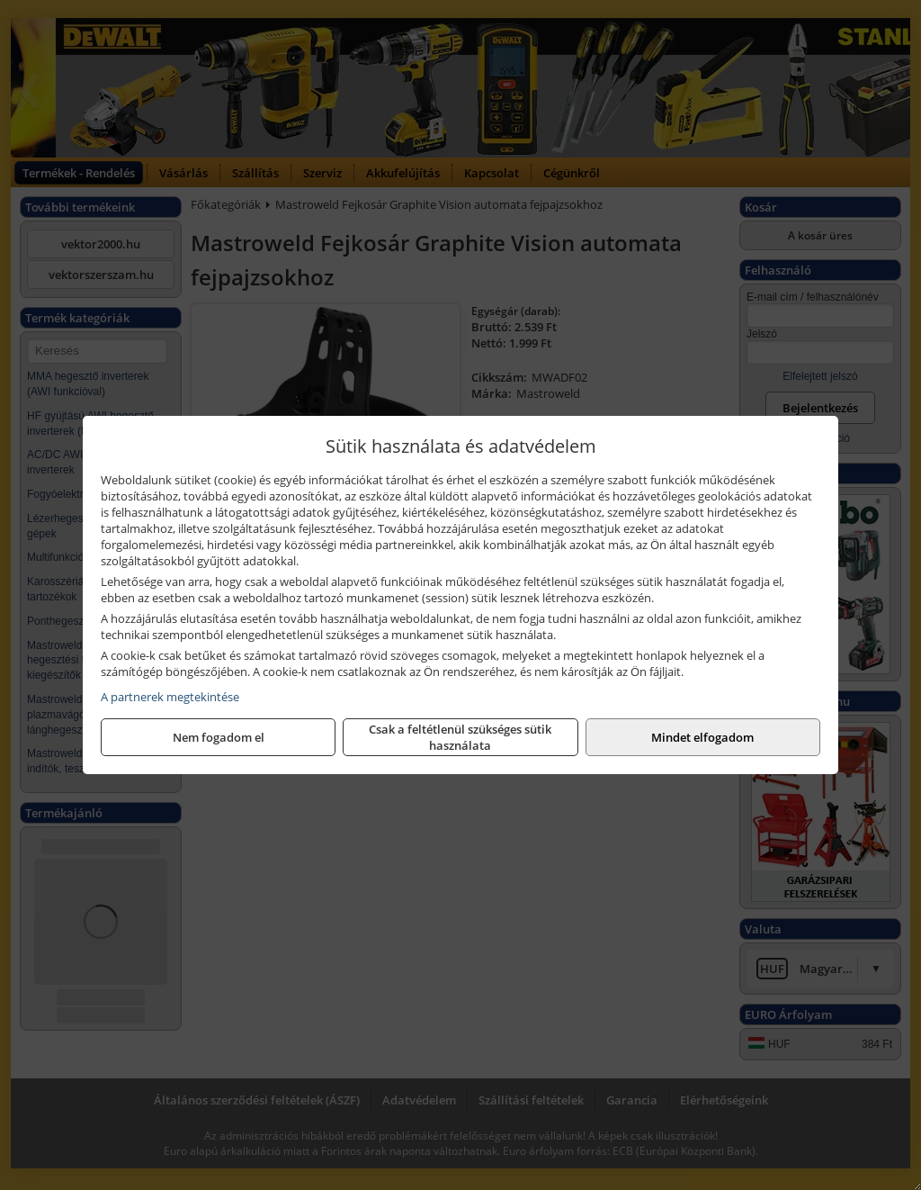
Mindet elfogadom (702, 737)
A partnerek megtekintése (170, 697)
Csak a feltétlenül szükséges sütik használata (460, 737)
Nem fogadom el (218, 737)
